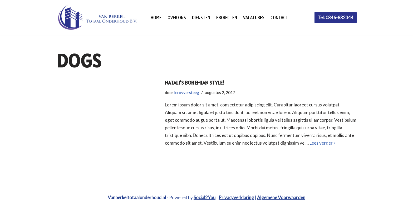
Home (156, 17)
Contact (279, 17)
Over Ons (177, 17)
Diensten (201, 17)
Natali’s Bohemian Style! (194, 82)
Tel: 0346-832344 (335, 17)
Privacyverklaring (236, 197)
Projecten (226, 17)
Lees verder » (322, 143)
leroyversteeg (186, 92)
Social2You (204, 197)
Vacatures (253, 17)
